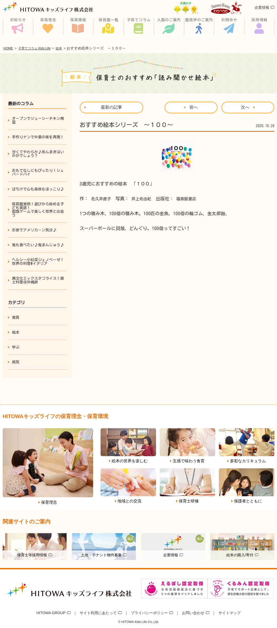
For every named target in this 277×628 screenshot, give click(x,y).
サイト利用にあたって (98, 611)
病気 (15, 361)
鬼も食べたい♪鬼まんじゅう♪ (38, 244)
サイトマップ (229, 611)
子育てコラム (139, 26)
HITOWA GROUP (51, 611)
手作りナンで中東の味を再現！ (38, 136)
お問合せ (229, 26)
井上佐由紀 (145, 198)
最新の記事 (111, 106)
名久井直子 (102, 198)
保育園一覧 (109, 26)
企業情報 (261, 14)
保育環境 (78, 26)
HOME (9, 48)
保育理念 (48, 26)
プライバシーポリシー (149, 611)
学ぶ (15, 346)
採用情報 (259, 26)
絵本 (69, 48)
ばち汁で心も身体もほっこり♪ (38, 188)
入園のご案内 (169, 26)
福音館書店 (192, 198)
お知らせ (18, 26)
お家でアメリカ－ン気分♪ (34, 229)
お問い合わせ (193, 611)
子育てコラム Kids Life (40, 48)
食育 (15, 317)
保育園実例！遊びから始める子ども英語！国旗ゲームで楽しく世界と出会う (38, 208)
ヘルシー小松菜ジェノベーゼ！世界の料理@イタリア (38, 261)
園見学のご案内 (199, 26)
